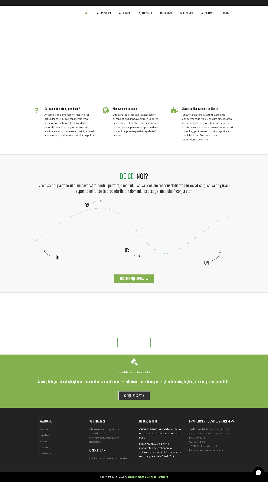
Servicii (125, 10)
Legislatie (146, 10)
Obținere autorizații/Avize (104, 429)
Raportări (94, 441)
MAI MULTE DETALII (134, 342)
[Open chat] (258, 472)
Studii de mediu (98, 433)
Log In (226, 10)
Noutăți (166, 10)
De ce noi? (187, 10)
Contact (208, 10)
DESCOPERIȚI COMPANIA (134, 278)
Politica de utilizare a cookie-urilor (108, 458)
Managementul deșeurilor (104, 437)
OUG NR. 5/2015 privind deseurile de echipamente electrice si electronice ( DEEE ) (160, 433)
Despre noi (105, 10)
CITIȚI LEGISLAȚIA (134, 395)
